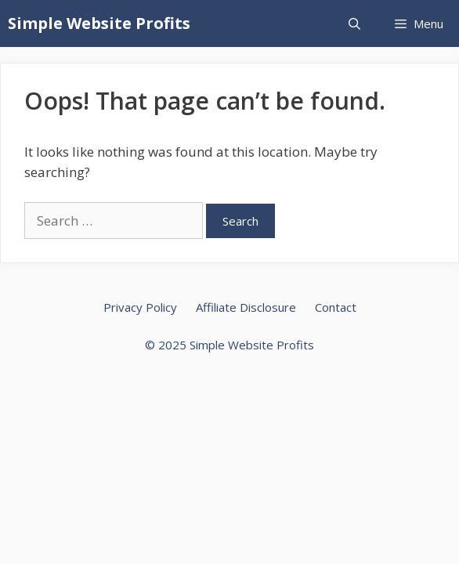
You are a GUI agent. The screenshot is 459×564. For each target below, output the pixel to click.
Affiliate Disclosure (246, 307)
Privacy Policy (140, 307)
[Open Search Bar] (354, 23)
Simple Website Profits (99, 23)
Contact (335, 307)
